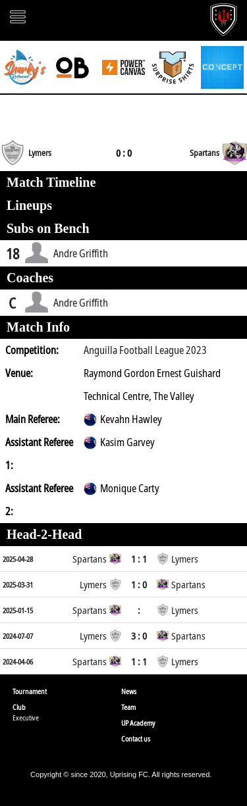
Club (19, 707)
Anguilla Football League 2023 (145, 350)
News (128, 691)
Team (128, 707)
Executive (26, 717)
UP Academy (138, 723)
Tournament (30, 691)
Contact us (135, 738)
